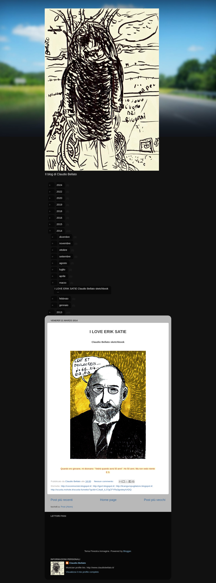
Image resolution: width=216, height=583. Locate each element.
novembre (65, 243)
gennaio (63, 305)
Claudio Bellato (77, 563)
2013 (59, 312)
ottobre (63, 249)
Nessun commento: (104, 481)
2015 (59, 224)
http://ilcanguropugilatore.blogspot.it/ (134, 486)
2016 (59, 217)
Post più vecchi (154, 500)
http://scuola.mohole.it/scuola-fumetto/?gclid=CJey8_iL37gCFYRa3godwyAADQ (91, 489)
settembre (65, 256)
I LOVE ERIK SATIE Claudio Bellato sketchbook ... (81, 290)
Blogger (127, 551)
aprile (62, 276)
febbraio (63, 298)
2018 (59, 211)
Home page (108, 500)
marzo (62, 282)
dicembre (64, 236)
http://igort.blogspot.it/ (104, 486)
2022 (59, 191)
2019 (59, 204)
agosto (63, 263)
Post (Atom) (67, 506)
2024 (59, 185)
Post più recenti (62, 500)
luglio (62, 269)
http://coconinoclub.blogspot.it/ (76, 486)
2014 (59, 230)
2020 (59, 198)
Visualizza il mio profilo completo (82, 572)
